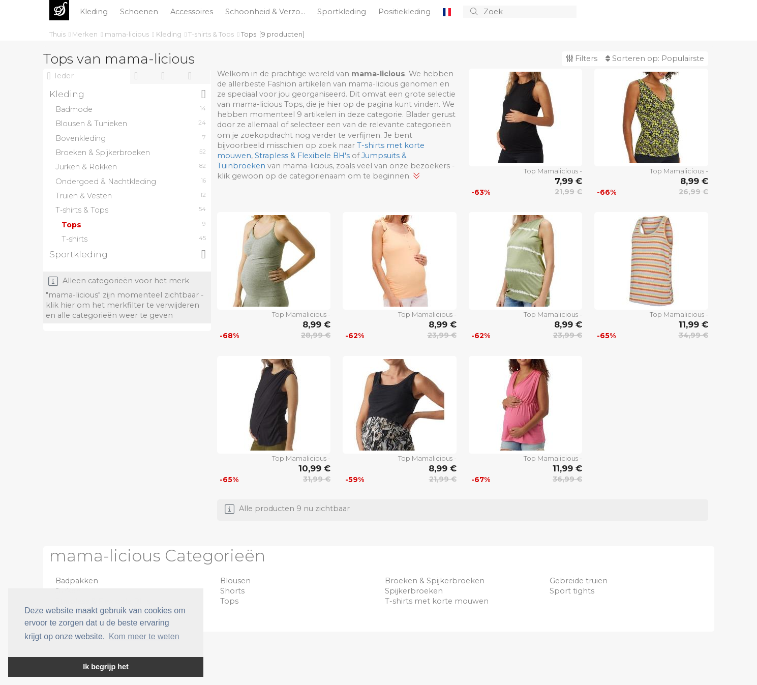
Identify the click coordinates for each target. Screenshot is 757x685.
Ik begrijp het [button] (106, 667)
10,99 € (314, 468)
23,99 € (442, 335)
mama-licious (127, 34)
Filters (581, 58)
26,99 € (693, 192)
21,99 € (568, 192)
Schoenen (140, 11)
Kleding (95, 11)
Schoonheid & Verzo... (266, 11)
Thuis (58, 34)
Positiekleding (405, 11)
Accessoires (192, 11)
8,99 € (694, 181)
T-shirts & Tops (211, 34)
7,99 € (568, 181)
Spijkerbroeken (414, 590)
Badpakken (76, 580)
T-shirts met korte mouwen (437, 601)
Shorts (232, 590)
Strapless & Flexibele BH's (302, 155)
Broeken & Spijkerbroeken (435, 580)
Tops (248, 34)
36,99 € (567, 479)
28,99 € (315, 335)
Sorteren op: (654, 58)
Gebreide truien (579, 580)
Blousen (235, 580)
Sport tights (572, 590)
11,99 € (693, 324)
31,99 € (316, 479)
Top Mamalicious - (553, 171)
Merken (85, 34)
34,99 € (693, 335)
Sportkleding (342, 11)
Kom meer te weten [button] (144, 636)
